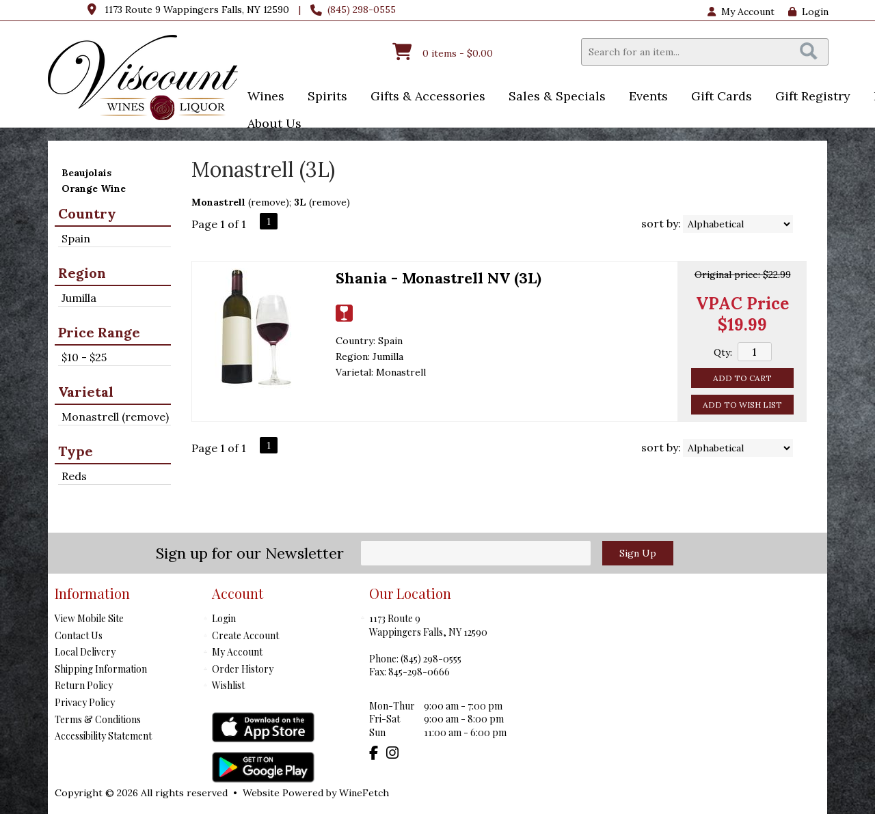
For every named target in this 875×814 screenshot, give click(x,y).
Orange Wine (94, 188)
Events (644, 97)
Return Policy (84, 685)
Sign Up (637, 553)
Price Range (99, 332)
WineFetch (364, 793)
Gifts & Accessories (423, 97)
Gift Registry (812, 96)
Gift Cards (721, 96)
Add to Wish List (742, 404)
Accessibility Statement (103, 735)
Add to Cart (742, 378)
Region (82, 272)
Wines (261, 97)
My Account (237, 651)
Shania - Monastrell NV (438, 277)
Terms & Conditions (98, 719)
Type (75, 451)
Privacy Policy (85, 702)
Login (808, 11)
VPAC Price (742, 303)
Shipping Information (101, 668)
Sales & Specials (552, 97)
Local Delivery (85, 651)
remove (268, 202)
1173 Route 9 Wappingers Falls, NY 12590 (197, 9)
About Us (270, 124)
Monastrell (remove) (115, 416)
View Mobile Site (89, 618)
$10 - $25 (84, 357)
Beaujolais (86, 173)
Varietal (85, 391)
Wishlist (228, 685)
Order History (242, 668)
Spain (76, 238)
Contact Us (79, 635)
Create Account (245, 635)
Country (87, 213)
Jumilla (79, 298)
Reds (74, 476)
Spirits (323, 97)
